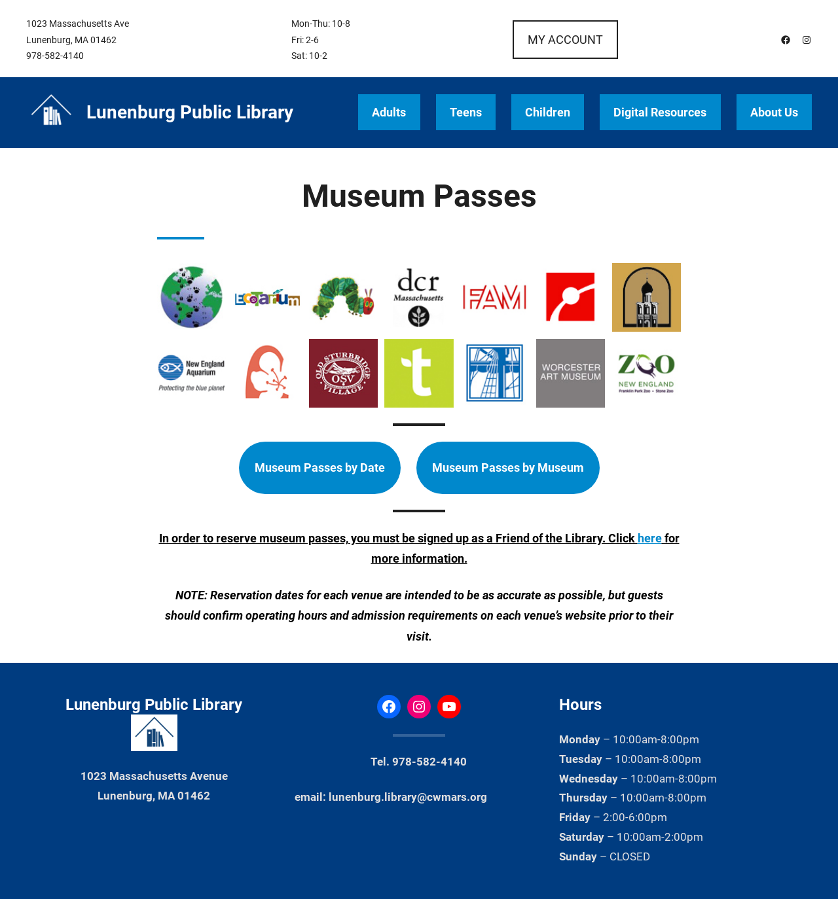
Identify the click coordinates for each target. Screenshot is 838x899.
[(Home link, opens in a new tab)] (51, 112)
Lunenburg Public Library (189, 112)
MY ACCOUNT (565, 39)
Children (547, 112)
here (650, 538)
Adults (389, 112)
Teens (466, 112)
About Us (774, 112)
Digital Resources (659, 112)
